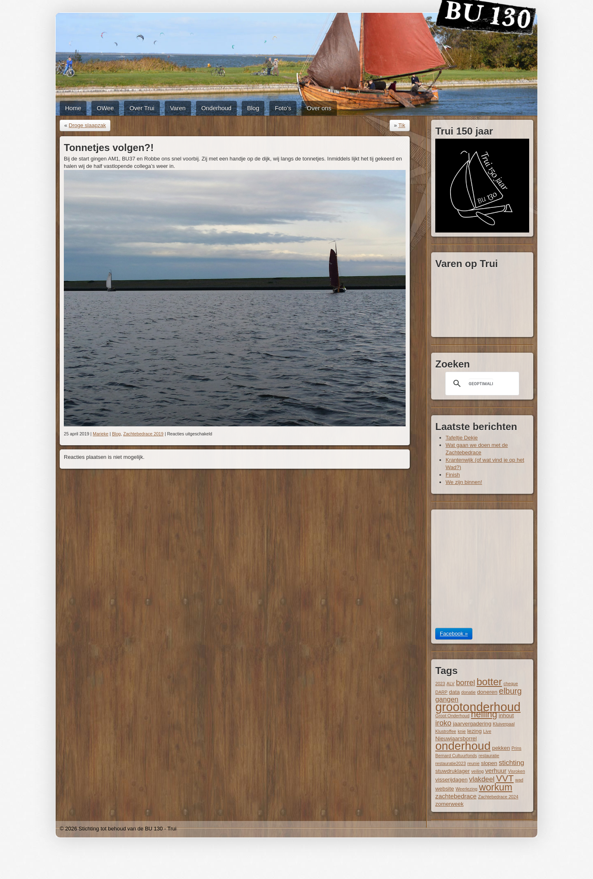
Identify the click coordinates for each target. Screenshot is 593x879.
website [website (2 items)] (444, 789)
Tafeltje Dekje (462, 438)
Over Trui (141, 108)
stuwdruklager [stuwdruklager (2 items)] (452, 771)
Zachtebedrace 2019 (143, 433)
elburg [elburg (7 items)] (510, 690)
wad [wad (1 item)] (519, 779)
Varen (178, 108)
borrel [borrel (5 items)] (465, 683)
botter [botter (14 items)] (489, 681)
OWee (105, 108)
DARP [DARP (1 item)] (441, 692)
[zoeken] (481, 383)
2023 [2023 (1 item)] (440, 683)
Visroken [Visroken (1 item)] (516, 771)
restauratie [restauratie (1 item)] (489, 755)
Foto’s (283, 108)
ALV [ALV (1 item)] (450, 683)
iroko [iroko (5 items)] (443, 723)
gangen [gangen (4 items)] (446, 699)
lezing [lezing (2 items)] (474, 731)
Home (73, 108)
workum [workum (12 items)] (495, 787)
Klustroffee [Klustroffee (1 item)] (445, 731)
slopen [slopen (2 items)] (489, 763)
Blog (253, 108)
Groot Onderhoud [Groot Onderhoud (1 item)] (452, 715)
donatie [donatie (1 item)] (468, 692)
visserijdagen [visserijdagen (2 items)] (451, 780)
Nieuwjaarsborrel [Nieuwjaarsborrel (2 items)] (456, 738)
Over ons (319, 108)
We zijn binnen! (464, 482)
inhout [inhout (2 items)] (506, 715)
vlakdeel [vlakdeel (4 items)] (482, 779)
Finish (453, 475)
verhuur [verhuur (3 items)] (496, 770)
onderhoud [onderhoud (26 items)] (462, 745)
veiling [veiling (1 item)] (477, 771)
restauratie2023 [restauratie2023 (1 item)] (450, 763)
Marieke (100, 433)
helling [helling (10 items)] (484, 714)
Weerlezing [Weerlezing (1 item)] (466, 788)
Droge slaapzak (87, 125)
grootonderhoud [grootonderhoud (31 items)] (478, 707)
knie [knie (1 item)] (462, 731)
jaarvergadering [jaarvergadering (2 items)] (472, 724)
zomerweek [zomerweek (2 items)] (449, 804)
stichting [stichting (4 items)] (511, 763)
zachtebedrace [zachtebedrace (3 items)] (455, 796)
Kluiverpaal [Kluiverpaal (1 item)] (504, 723)
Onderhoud (216, 108)
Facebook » (454, 633)
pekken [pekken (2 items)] (501, 748)
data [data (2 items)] (454, 692)
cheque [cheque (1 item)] (511, 683)
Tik (401, 125)
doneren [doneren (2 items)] (487, 692)
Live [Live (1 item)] (487, 731)
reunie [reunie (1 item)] (473, 763)
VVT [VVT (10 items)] (505, 778)
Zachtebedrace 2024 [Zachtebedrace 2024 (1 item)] (498, 796)
